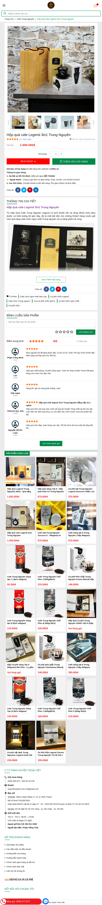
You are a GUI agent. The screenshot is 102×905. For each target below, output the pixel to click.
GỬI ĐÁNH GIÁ (86, 332)
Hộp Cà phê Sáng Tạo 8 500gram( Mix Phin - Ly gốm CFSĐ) (20, 667)
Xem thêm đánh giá (51, 443)
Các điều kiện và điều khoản (18, 849)
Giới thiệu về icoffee (15, 845)
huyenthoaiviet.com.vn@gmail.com (23, 789)
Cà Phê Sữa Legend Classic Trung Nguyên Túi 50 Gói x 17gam (51, 755)
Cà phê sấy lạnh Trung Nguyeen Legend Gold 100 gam (19, 755)
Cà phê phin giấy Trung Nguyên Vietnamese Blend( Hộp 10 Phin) (50, 667)
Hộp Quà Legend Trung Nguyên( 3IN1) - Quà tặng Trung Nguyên (19, 491)
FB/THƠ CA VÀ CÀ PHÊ (21, 879)
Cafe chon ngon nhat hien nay (33, 296)
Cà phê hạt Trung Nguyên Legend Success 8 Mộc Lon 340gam (81, 491)
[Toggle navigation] (4, 5)
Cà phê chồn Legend (59, 296)
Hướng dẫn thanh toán (16, 858)
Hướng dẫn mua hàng (16, 853)
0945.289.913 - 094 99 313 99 (21, 781)
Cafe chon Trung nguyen (19, 301)
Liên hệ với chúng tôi (15, 871)
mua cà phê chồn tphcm (44, 301)
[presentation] (9, 122)
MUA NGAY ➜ (28, 161)
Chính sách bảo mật (15, 866)
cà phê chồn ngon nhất (69, 301)
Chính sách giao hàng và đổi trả (20, 862)
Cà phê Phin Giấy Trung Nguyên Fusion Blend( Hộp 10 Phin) (81, 579)
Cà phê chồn (14, 305)
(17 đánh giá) (25, 139)
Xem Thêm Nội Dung (51, 279)
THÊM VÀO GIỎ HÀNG (74, 161)
